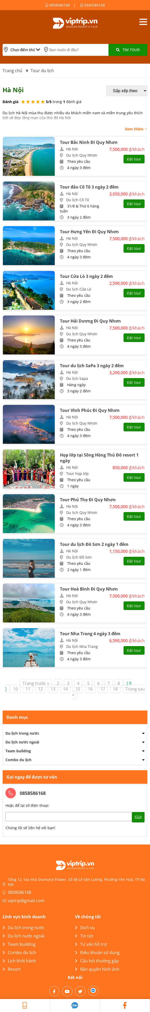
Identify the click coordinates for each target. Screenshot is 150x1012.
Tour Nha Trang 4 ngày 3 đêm (90, 633)
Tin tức (84, 936)
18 (115, 689)
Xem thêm (136, 128)
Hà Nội (72, 148)
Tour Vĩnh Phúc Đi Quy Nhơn (90, 410)
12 (40, 689)
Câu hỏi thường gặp (97, 961)
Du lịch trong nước (22, 733)
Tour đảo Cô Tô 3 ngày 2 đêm (89, 187)
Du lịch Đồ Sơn (79, 557)
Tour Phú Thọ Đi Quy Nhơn (88, 499)
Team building (18, 750)
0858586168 (57, 5)
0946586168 (92, 5)
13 (53, 689)
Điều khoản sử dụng (97, 952)
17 (102, 689)
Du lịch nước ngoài (22, 742)
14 (65, 689)
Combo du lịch (18, 759)
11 (28, 689)
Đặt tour (134, 159)
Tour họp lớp (77, 473)
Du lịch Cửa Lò (78, 289)
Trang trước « (36, 683)
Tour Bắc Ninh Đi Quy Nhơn (89, 142)
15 (78, 689)
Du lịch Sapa (77, 378)
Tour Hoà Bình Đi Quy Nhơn (89, 589)
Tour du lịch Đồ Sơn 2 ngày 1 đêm (94, 544)
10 (15, 689)
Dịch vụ (85, 927)
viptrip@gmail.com (26, 900)
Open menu (143, 22)
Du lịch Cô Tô (77, 199)
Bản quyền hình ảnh (97, 969)
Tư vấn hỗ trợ (91, 944)
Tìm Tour (128, 50)
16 (90, 689)
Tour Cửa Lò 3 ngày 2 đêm (86, 276)
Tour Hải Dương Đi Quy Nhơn (90, 321)
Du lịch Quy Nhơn (81, 155)
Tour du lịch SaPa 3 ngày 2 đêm (92, 365)
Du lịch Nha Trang (82, 646)
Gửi (138, 817)
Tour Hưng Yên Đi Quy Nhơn (89, 231)
